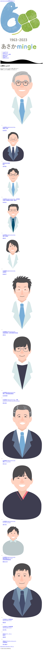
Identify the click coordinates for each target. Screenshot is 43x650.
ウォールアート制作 (7, 54)
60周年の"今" (5, 53)
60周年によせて (6, 57)
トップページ (5, 51)
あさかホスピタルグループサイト (7, 646)
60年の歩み (5, 56)
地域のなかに (5, 55)
